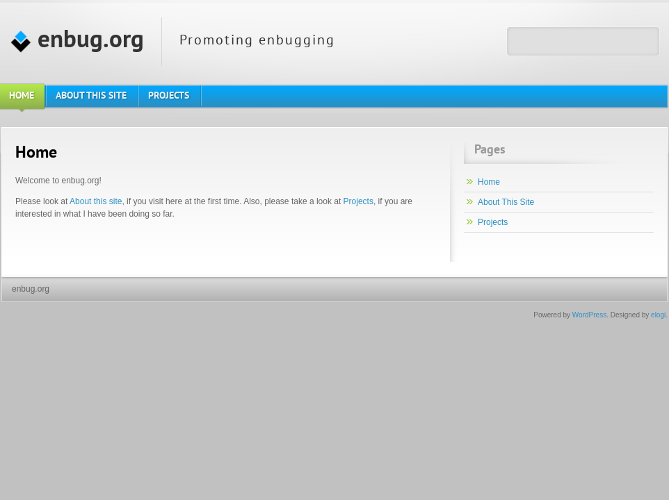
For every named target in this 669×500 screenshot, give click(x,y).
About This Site (506, 202)
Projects (358, 201)
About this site (96, 201)
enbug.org (77, 41)
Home (489, 182)
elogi (658, 315)
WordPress (589, 315)
